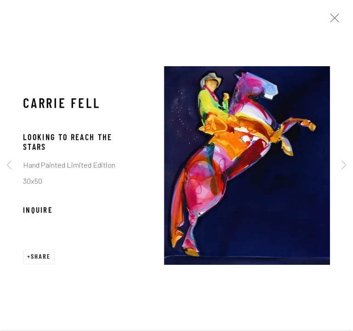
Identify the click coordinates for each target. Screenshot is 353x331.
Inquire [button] (37, 218)
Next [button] (344, 165)
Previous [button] (9, 165)
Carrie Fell (62, 112)
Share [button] (41, 264)
